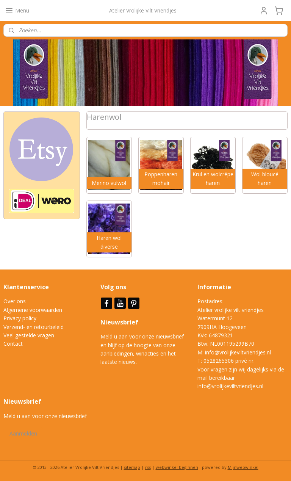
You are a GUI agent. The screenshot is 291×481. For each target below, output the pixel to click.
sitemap (132, 467)
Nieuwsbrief (120, 322)
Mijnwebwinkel (243, 467)
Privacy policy (19, 318)
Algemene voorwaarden (32, 309)
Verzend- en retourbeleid (33, 327)
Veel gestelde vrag (25, 335)
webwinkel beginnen (177, 467)
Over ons (14, 301)
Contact (13, 343)
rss (148, 467)
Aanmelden (23, 433)
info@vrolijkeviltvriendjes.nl (238, 352)
